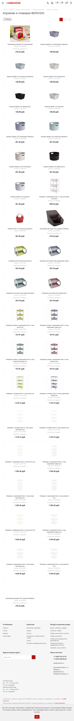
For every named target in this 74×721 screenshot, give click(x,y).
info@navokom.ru (58, 663)
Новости (5, 628)
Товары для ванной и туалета (59, 633)
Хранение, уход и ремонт (58, 648)
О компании (7, 624)
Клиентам (30, 624)
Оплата (29, 633)
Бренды (5, 633)
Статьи (5, 630)
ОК (37, 717)
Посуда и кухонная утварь (60, 624)
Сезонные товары (55, 630)
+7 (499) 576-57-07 (59, 656)
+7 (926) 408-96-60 (59, 659)
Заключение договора (33, 628)
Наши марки (7, 636)
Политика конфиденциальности (37, 643)
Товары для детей (56, 636)
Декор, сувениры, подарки (58, 628)
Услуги (29, 640)
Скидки (29, 630)
